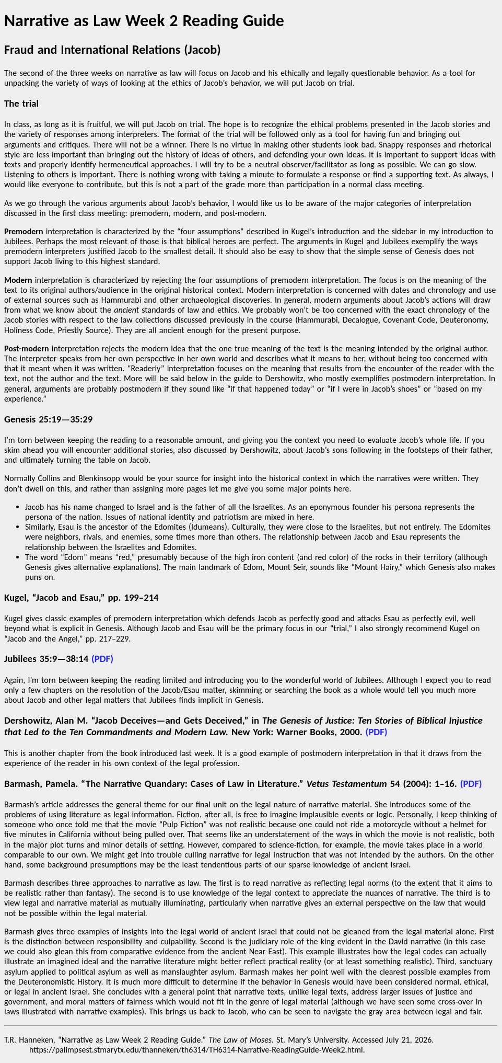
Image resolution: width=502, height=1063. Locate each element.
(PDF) (102, 659)
